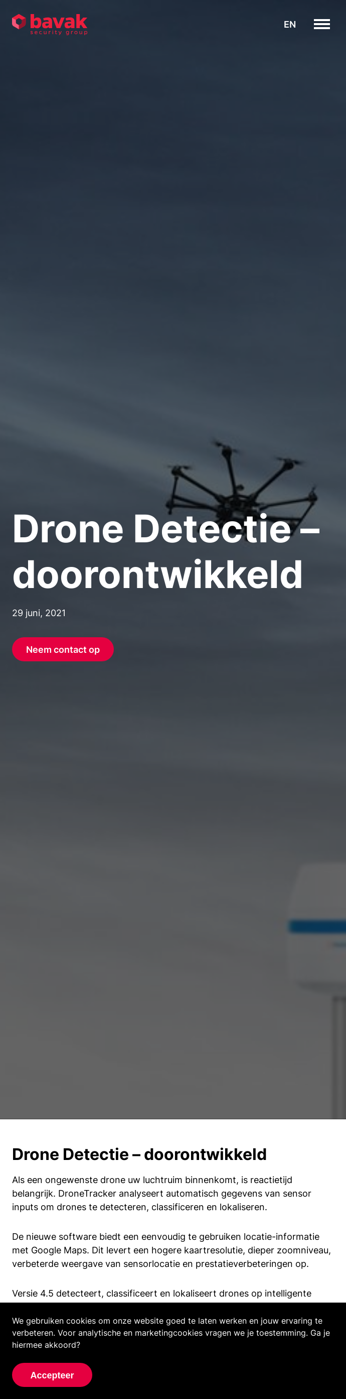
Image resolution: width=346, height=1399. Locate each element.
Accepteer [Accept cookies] (52, 1375)
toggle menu (329, 24)
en (290, 24)
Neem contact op (63, 649)
